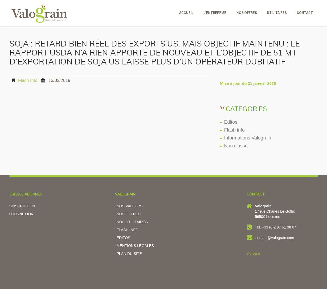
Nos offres (129, 214)
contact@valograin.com (275, 238)
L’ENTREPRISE (214, 12)
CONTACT (305, 12)
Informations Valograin (247, 138)
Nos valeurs (130, 206)
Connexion (22, 214)
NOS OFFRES (246, 12)
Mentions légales (135, 246)
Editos (230, 122)
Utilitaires (277, 12)
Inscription (23, 206)
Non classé (236, 145)
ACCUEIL (186, 12)
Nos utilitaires (132, 222)
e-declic (255, 253)
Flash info (27, 80)
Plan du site (129, 253)
